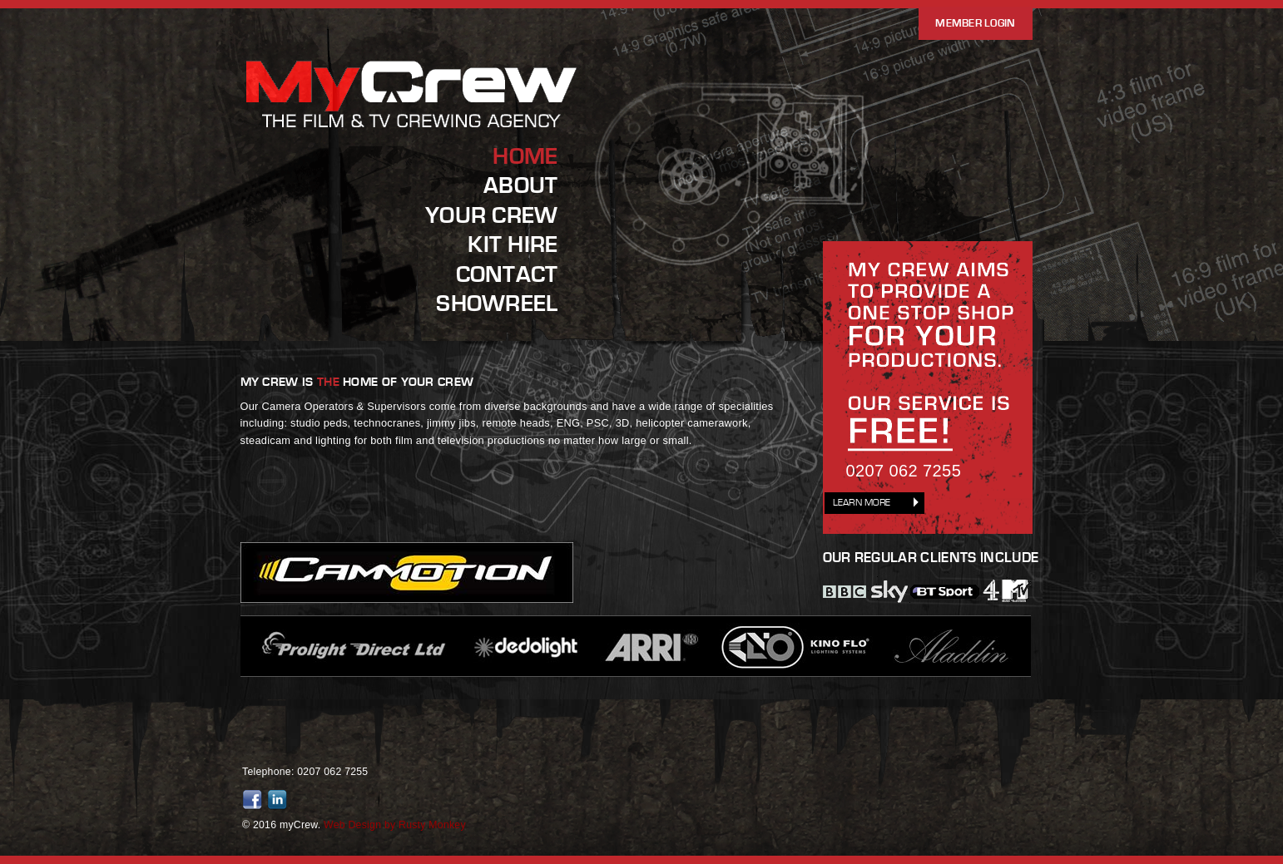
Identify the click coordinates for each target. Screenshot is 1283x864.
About (520, 185)
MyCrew (412, 127)
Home (525, 156)
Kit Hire (512, 244)
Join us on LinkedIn (279, 800)
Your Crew (491, 215)
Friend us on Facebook (254, 800)
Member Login (975, 23)
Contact (507, 274)
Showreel (496, 303)
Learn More (862, 502)
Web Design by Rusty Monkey (395, 825)
